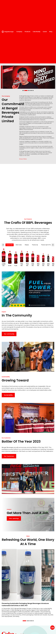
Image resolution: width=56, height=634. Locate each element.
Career (45, 31)
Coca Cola (10, 244)
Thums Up (35, 244)
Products (27, 31)
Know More (23, 159)
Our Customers (9, 456)
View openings (14, 518)
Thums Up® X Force (47, 244)
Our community (9, 334)
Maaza (27, 244)
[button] (24, 90)
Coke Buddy (36, 31)
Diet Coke (19, 244)
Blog (50, 31)
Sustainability (8, 395)
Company (19, 31)
